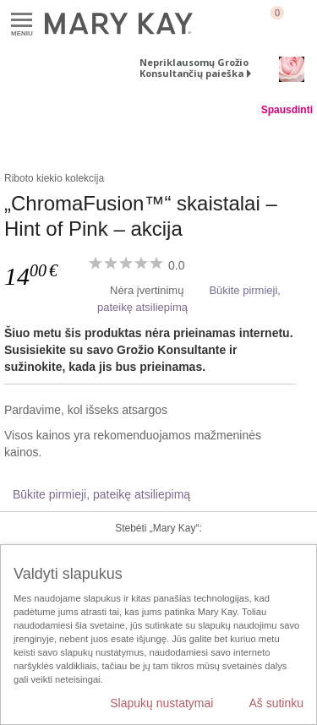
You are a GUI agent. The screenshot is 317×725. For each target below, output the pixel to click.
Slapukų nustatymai (161, 703)
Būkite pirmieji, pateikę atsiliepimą (101, 494)
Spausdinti (287, 110)
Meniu (21, 21)
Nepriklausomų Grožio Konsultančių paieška (194, 68)
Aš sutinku (276, 703)
